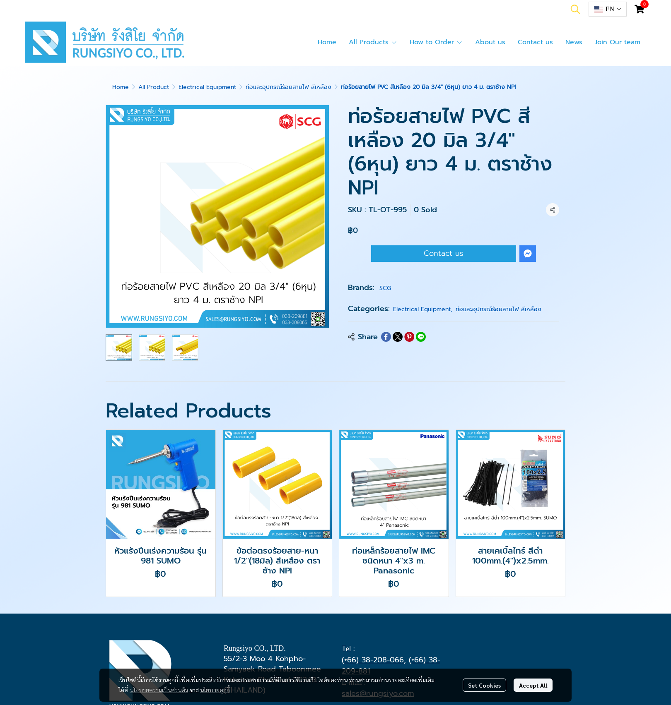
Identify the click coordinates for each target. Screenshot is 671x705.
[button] (575, 9)
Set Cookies (484, 685)
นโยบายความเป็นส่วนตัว (159, 689)
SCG (385, 288)
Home (120, 87)
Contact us (443, 253)
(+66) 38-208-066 (373, 660)
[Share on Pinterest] (409, 337)
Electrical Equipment (207, 87)
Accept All (533, 685)
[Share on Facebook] (386, 337)
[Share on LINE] (421, 337)
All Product (153, 87)
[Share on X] (398, 337)
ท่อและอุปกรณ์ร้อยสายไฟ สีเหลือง (288, 87)
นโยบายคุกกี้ (215, 689)
